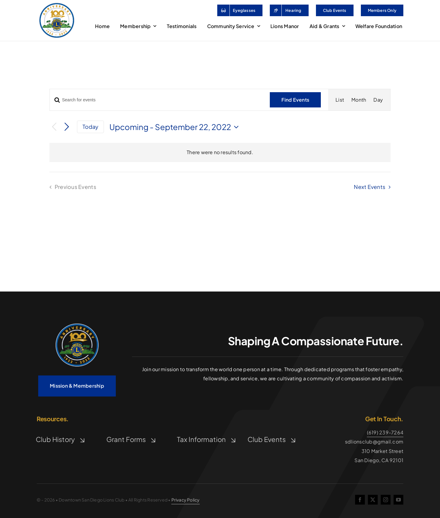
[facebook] (360, 500)
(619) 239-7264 (385, 432)
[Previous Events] (54, 127)
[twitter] (373, 500)
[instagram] (386, 500)
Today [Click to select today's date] (90, 126)
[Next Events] (67, 127)
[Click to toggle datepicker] (175, 126)
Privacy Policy (185, 499)
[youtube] (398, 500)
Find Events (295, 99)
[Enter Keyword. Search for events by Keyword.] (156, 100)
